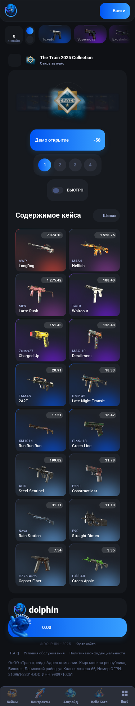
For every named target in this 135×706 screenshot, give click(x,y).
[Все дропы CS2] (29, 30)
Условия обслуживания (44, 653)
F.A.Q (14, 653)
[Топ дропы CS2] (29, 39)
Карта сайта (85, 644)
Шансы (106, 215)
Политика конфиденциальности (97, 653)
